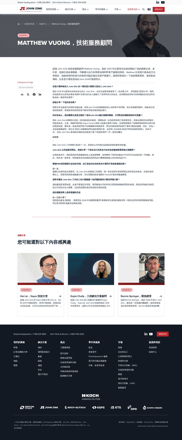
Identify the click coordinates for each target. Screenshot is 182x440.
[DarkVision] (152, 407)
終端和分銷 (123, 360)
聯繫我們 (159, 9)
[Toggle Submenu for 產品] (88, 9)
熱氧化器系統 (66, 357)
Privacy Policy (148, 422)
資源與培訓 (29, 23)
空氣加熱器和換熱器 (69, 371)
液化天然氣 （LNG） (127, 383)
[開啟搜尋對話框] (143, 9)
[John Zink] (49, 407)
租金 (91, 347)
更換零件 (93, 352)
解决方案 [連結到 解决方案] (69, 9)
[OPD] (132, 407)
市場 (120, 342)
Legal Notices (130, 422)
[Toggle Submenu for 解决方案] (75, 9)
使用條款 (140, 422)
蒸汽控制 (64, 353)
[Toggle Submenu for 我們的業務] (58, 9)
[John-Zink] (19, 23)
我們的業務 (19, 342)
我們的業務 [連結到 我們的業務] (51, 9)
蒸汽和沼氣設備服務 (97, 360)
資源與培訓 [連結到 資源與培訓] (132, 9)
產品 (62, 342)
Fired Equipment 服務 (98, 356)
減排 (40, 347)
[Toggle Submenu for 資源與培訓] (139, 9)
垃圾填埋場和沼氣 (68, 362)
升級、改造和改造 (96, 365)
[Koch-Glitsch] (75, 407)
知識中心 (43, 23)
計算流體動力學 (20, 352)
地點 (16, 360)
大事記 (17, 356)
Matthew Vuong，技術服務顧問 (66, 23)
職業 (16, 365)
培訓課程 (153, 347)
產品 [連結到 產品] (84, 9)
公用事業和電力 (125, 356)
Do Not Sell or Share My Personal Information (153, 426)
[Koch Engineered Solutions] (91, 397)
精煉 (120, 347)
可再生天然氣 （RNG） (128, 365)
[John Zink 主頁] (31, 9)
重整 (120, 374)
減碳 (40, 365)
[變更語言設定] (149, 9)
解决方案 (42, 342)
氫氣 (40, 356)
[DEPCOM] (27, 407)
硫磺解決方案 (66, 375)
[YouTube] (163, 2)
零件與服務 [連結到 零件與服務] (100, 9)
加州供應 (121, 422)
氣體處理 (122, 387)
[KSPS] (98, 407)
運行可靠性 (43, 374)
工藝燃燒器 (65, 347)
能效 (40, 360)
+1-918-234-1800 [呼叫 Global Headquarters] (43, 2)
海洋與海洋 (123, 378)
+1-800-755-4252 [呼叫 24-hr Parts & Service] (78, 2)
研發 (16, 347)
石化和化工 (123, 352)
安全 (40, 369)
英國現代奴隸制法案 (161, 422)
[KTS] (116, 407)
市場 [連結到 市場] (116, 9)
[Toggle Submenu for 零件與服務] (107, 9)
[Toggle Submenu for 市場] (120, 9)
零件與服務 (94, 342)
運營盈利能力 (44, 352)
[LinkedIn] (157, 2)
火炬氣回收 (65, 366)
